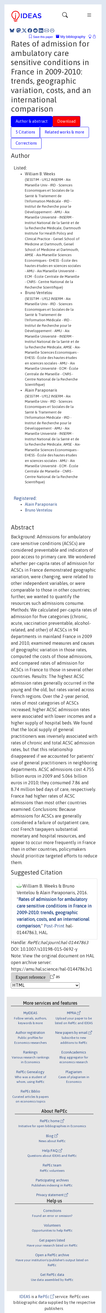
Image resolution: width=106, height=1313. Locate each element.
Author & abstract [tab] (32, 121)
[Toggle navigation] (65, 16)
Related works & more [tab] (64, 132)
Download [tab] (66, 121)
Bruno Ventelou (38, 510)
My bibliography (70, 37)
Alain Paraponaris (41, 504)
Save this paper (43, 36)
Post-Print (54, 925)
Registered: (25, 498)
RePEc (46, 1296)
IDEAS (24, 1296)
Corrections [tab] (26, 143)
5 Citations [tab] (25, 132)
